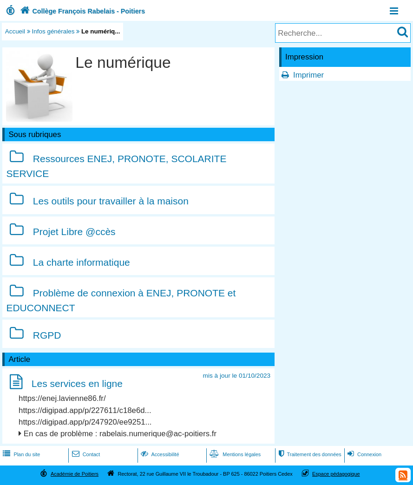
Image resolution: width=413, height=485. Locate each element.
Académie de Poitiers (74, 474)
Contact (85, 454)
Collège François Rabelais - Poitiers (81, 11)
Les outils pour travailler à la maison (111, 201)
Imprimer (308, 75)
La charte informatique (81, 262)
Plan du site (20, 454)
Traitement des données (308, 454)
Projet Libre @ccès (74, 231)
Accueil (15, 31)
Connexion (363, 454)
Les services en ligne (77, 383)
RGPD (47, 335)
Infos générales (53, 31)
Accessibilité (159, 454)
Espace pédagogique (336, 474)
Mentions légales (234, 454)
